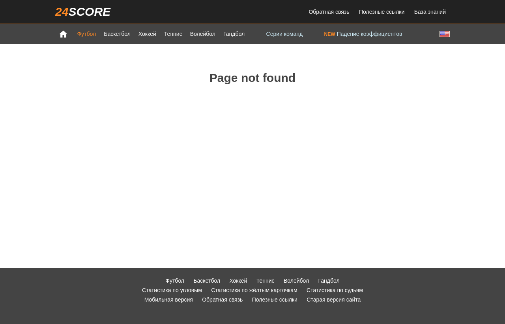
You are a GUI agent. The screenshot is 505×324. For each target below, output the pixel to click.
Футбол (86, 34)
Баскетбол (117, 34)
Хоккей (147, 34)
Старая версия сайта (334, 299)
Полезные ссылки (381, 12)
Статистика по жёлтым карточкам (254, 290)
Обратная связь (329, 12)
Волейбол (202, 34)
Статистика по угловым (172, 290)
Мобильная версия (168, 299)
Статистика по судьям (335, 290)
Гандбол (234, 34)
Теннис (173, 34)
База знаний (430, 12)
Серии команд (284, 34)
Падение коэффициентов (363, 34)
